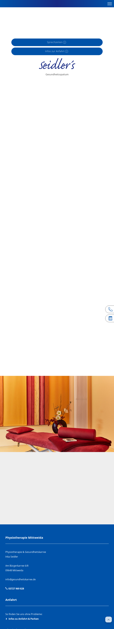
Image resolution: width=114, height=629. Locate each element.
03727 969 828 (16, 588)
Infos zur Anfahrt (54, 51)
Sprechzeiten (54, 42)
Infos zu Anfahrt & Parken (24, 618)
